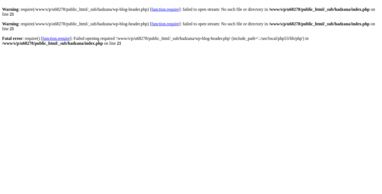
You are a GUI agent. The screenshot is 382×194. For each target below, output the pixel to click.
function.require (165, 9)
